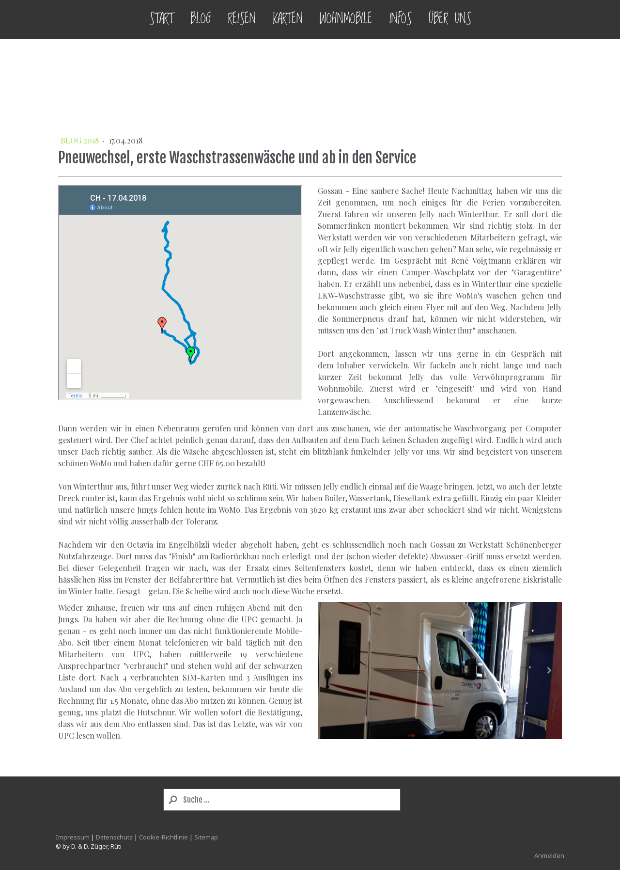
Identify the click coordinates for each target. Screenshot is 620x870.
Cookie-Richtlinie (163, 837)
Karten (288, 19)
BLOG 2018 (81, 140)
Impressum (73, 837)
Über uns (450, 19)
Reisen (242, 19)
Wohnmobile (346, 19)
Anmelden (549, 855)
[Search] (282, 800)
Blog (200, 19)
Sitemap (206, 837)
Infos (400, 19)
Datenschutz (114, 837)
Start (161, 19)
